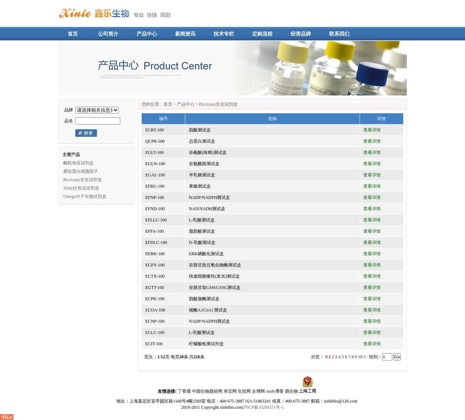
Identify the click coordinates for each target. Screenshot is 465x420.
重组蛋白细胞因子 (80, 171)
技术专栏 (224, 34)
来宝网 (229, 391)
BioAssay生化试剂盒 (82, 179)
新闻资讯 (185, 34)
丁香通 (184, 391)
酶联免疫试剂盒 (78, 163)
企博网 (258, 391)
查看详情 (372, 129)
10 (360, 356)
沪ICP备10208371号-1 (263, 407)
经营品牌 (301, 34)
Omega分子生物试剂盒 (84, 196)
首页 (73, 34)
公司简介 (108, 34)
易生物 (291, 391)
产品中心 (147, 34)
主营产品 (71, 154)
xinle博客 (275, 391)
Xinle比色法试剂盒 (81, 188)
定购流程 (262, 34)
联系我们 (339, 34)
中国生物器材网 (207, 391)
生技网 (244, 391)
